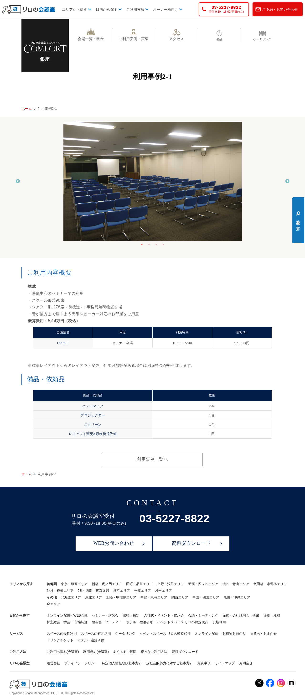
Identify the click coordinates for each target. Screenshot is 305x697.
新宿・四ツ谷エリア (203, 584)
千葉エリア (142, 591)
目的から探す (108, 9)
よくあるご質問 (124, 652)
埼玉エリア (163, 591)
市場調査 (81, 622)
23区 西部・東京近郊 (93, 591)
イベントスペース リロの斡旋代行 (182, 622)
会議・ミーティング (203, 616)
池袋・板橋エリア (60, 591)
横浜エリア (121, 591)
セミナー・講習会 (105, 616)
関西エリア (179, 597)
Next (287, 181)
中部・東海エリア (153, 597)
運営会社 (53, 663)
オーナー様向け (167, 9)
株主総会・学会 (58, 622)
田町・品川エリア (139, 584)
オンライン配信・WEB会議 (67, 616)
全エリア (53, 604)
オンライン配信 (206, 634)
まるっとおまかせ (263, 634)
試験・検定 (131, 616)
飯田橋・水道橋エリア (270, 584)
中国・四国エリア (205, 597)
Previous (18, 181)
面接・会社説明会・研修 (240, 616)
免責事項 (204, 663)
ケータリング (125, 634)
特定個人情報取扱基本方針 (122, 663)
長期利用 (219, 622)
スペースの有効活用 (96, 634)
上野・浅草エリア (170, 584)
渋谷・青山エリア (235, 584)
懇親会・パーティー (107, 622)
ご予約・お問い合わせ (280, 9)
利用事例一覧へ (152, 459)
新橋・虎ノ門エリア (107, 584)
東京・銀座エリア (74, 584)
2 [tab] (149, 244)
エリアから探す (76, 9)
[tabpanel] (152, 181)
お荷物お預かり (234, 634)
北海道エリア (71, 597)
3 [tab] (156, 244)
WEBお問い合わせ (113, 543)
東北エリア (93, 597)
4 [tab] (163, 244)
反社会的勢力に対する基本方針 (169, 663)
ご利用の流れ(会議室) (63, 652)
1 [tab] (142, 244)
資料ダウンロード (191, 543)
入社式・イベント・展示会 (164, 616)
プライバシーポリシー (81, 663)
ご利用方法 (137, 9)
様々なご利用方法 (154, 652)
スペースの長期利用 (62, 634)
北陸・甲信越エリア (121, 597)
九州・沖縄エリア (236, 597)
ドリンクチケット (60, 640)
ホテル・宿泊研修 (139, 622)
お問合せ (246, 663)
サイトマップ (225, 663)
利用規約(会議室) (96, 652)
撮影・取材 (272, 616)
